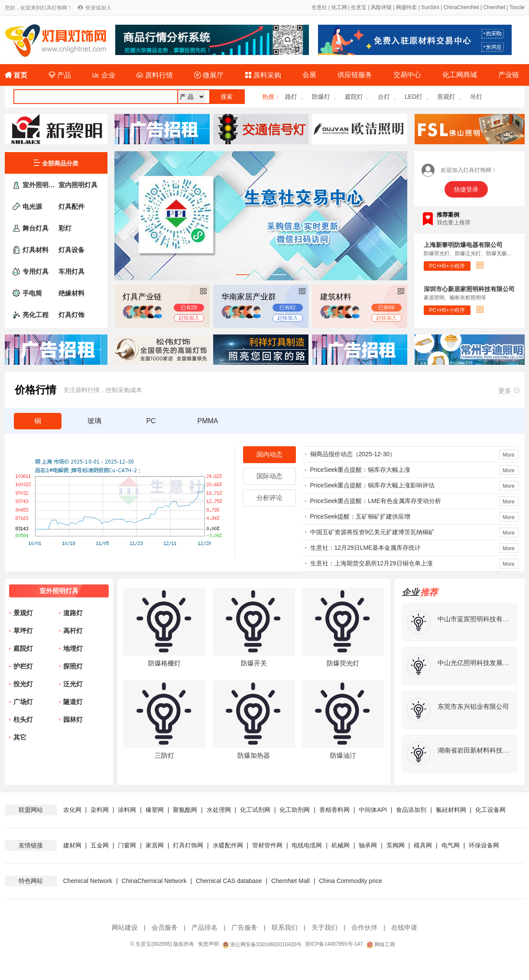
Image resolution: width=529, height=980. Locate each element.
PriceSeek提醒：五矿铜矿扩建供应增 (360, 516)
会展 (309, 74)
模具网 (423, 845)
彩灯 (64, 228)
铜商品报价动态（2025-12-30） (353, 454)
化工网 (339, 7)
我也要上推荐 (454, 222)
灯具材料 (36, 249)
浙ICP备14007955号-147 (334, 944)
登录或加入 (98, 8)
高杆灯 (73, 630)
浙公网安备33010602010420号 (262, 944)
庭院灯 (354, 96)
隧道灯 (73, 701)
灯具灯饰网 (188, 845)
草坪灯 (23, 630)
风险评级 (381, 7)
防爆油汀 (343, 755)
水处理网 (219, 809)
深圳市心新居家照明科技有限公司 (469, 289)
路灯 (291, 96)
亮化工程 (36, 314)
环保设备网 (484, 845)
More (508, 455)
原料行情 (154, 75)
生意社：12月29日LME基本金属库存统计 (365, 547)
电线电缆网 (307, 845)
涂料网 (127, 809)
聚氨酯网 (185, 809)
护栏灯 (23, 666)
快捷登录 (466, 189)
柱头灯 (23, 719)
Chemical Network (88, 880)
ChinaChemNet (461, 7)
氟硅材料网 (451, 809)
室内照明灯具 (77, 184)
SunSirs (430, 7)
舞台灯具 (36, 228)
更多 (509, 390)
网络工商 (381, 944)
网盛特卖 (406, 7)
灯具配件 (71, 206)
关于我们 (325, 927)
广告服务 (244, 927)
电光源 (32, 206)
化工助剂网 (294, 809)
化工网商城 (459, 74)
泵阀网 (395, 845)
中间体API (373, 809)
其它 (19, 737)
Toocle (517, 7)
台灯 (384, 96)
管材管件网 (267, 845)
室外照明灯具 (40, 184)
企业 (103, 75)
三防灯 (164, 755)
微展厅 (209, 75)
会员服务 (165, 927)
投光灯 (23, 684)
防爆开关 (254, 663)
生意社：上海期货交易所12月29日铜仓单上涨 (371, 563)
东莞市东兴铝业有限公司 (473, 706)
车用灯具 (71, 271)
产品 (60, 75)
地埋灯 (73, 648)
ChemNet (495, 7)
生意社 (319, 7)
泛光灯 (73, 684)
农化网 (72, 809)
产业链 (508, 74)
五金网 (100, 845)
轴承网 (368, 845)
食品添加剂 (411, 809)
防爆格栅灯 (164, 663)
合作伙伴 (364, 927)
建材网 (72, 845)
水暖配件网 (228, 845)
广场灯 (23, 701)
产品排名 (204, 927)
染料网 (100, 809)
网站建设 (125, 927)
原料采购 (263, 75)
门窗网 (127, 845)
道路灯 (73, 613)
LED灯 (413, 96)
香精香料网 (334, 809)
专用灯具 (36, 271)
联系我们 (285, 927)
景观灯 (446, 96)
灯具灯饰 (71, 314)
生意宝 (359, 7)
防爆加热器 (253, 755)
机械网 (340, 845)
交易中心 (407, 74)
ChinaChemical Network (154, 880)
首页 (16, 75)
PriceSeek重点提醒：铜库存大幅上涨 (360, 469)
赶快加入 (188, 318)
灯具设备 (71, 249)
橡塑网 (155, 809)
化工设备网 (490, 809)
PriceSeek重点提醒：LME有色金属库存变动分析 (375, 500)
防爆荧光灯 (343, 663)
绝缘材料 (71, 293)
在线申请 (404, 927)
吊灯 (476, 96)
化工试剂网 (255, 809)
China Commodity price (350, 880)
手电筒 (32, 293)
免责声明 (208, 944)
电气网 (450, 845)
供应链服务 (355, 74)
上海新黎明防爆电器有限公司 (463, 244)
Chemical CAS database (229, 880)
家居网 (155, 845)
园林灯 (73, 719)
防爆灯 (321, 96)
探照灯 (73, 666)
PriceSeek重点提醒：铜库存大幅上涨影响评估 (372, 485)
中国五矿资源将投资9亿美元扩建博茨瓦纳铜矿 (372, 532)
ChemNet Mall (290, 880)
